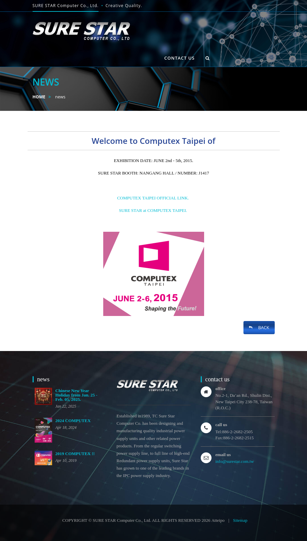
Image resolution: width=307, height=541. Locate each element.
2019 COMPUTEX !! (75, 453)
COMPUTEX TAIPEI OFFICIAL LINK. (153, 197)
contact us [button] (179, 58)
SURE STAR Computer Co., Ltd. (66, 5)
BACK (259, 327)
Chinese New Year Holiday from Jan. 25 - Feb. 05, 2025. (76, 395)
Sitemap (240, 520)
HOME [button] (45, 49)
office (221, 388)
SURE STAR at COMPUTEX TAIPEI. (153, 210)
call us (221, 424)
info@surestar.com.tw (235, 461)
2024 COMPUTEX (73, 420)
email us (223, 454)
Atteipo (218, 520)
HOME (39, 97)
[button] (207, 58)
